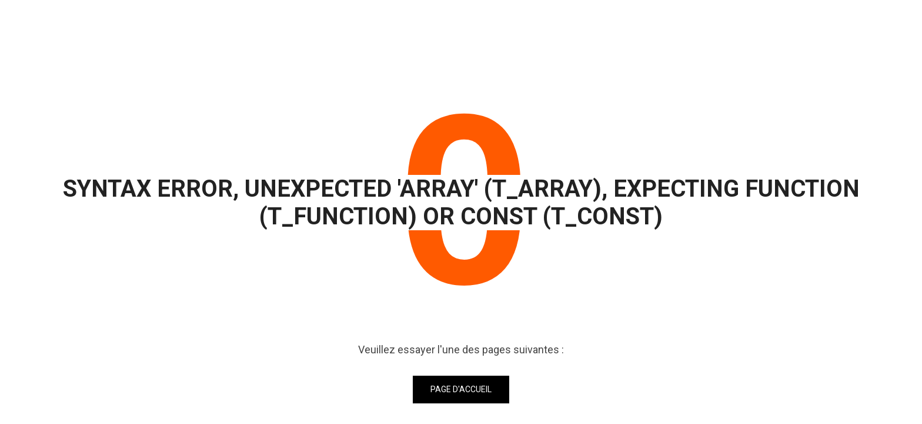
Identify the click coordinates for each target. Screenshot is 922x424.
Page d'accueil (461, 389)
